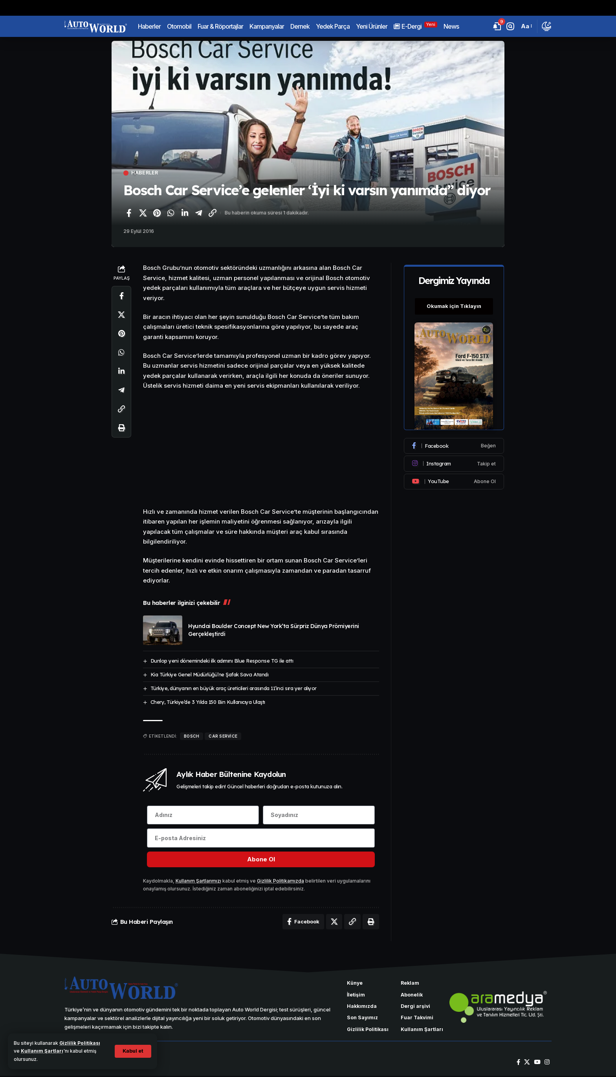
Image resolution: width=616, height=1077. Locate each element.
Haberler (145, 173)
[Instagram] (454, 462)
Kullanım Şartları (42, 1051)
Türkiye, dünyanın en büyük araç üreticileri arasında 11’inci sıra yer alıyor (233, 688)
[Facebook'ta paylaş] (128, 213)
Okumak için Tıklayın (454, 305)
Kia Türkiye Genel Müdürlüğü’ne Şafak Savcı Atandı (209, 674)
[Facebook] (454, 444)
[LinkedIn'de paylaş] (184, 213)
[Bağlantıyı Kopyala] (212, 213)
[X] (527, 1064)
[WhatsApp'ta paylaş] (170, 213)
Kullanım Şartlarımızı (199, 882)
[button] (132, 1051)
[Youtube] (454, 479)
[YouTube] (537, 1064)
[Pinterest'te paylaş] (156, 213)
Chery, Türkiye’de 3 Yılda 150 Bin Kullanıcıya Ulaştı (207, 702)
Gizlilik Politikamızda (281, 882)
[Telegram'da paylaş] (198, 213)
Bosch (191, 736)
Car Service (223, 736)
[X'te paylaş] (143, 213)
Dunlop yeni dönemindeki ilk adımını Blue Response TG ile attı (221, 661)
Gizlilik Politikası (80, 1043)
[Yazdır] (121, 428)
